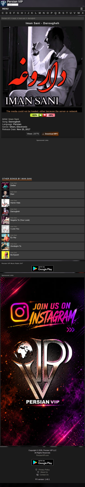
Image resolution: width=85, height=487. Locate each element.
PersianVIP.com (42, 455)
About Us (44, 472)
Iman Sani (14, 119)
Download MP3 (50, 134)
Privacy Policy (44, 470)
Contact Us (44, 475)
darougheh (31, 18)
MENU (5, 9)
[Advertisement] (42, 158)
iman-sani (22, 18)
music (14, 18)
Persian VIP (6, 18)
